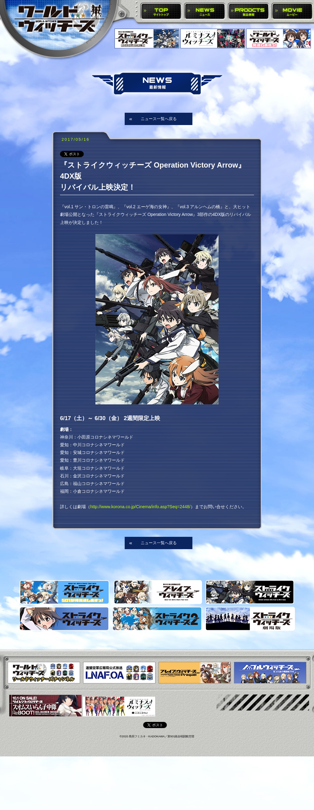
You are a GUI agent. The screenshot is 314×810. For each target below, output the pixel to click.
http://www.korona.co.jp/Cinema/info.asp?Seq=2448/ (140, 506)
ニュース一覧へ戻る (159, 118)
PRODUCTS (248, 11)
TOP (161, 11)
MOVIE (292, 11)
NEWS (205, 11)
